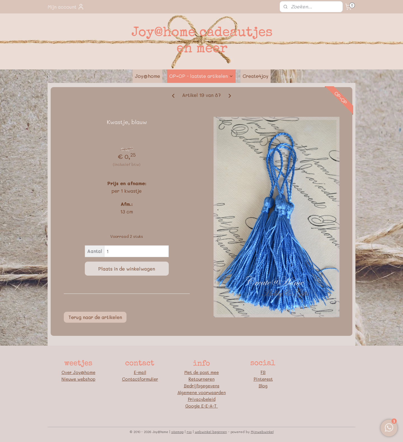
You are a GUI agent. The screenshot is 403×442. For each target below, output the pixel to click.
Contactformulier (140, 379)
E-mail (140, 372)
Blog (263, 386)
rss (189, 432)
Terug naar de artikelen (95, 317)
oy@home (85, 372)
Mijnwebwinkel (262, 432)
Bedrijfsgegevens (201, 386)
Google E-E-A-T (201, 406)
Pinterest (263, 379)
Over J (69, 372)
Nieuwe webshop (78, 379)
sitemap (177, 432)
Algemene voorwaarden (201, 392)
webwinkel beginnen (211, 432)
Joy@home (147, 76)
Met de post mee (201, 372)
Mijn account (66, 6)
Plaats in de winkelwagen (126, 269)
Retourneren (202, 379)
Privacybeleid (201, 399)
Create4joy (255, 76)
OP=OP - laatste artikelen (201, 76)
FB (263, 372)
